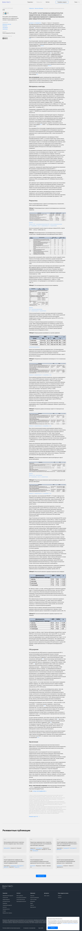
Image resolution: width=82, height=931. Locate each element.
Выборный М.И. (7, 848)
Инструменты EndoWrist (21, 897)
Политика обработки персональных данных (11, 928)
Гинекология (5, 897)
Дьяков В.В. (32, 849)
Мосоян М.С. (32, 865)
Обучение (32, 895)
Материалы (32, 901)
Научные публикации (34, 897)
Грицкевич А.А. (60, 865)
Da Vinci (47, 2)
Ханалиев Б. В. (38, 23)
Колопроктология (6, 901)
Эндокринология (6, 909)
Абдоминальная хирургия (8, 895)
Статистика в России (21, 899)
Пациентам (30, 2)
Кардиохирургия (6, 899)
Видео (31, 903)
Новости (32, 905)
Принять (53, 927)
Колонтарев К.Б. (39, 848)
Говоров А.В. (16, 867)
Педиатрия (5, 903)
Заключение (5, 29)
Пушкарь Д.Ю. (35, 850)
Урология (5, 907)
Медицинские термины (7, 913)
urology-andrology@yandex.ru (39, 791)
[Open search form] (77, 2)
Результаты (5, 25)
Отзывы (4, 911)
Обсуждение (5, 27)
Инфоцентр (39, 2)
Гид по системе (33, 899)
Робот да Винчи (20, 895)
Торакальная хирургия (7, 905)
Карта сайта (40, 928)
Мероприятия (33, 907)
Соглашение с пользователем (29, 928)
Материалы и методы (7, 24)
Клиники (59, 897)
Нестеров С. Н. (32, 23)
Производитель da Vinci (21, 901)
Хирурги (59, 895)
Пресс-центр (46, 895)
